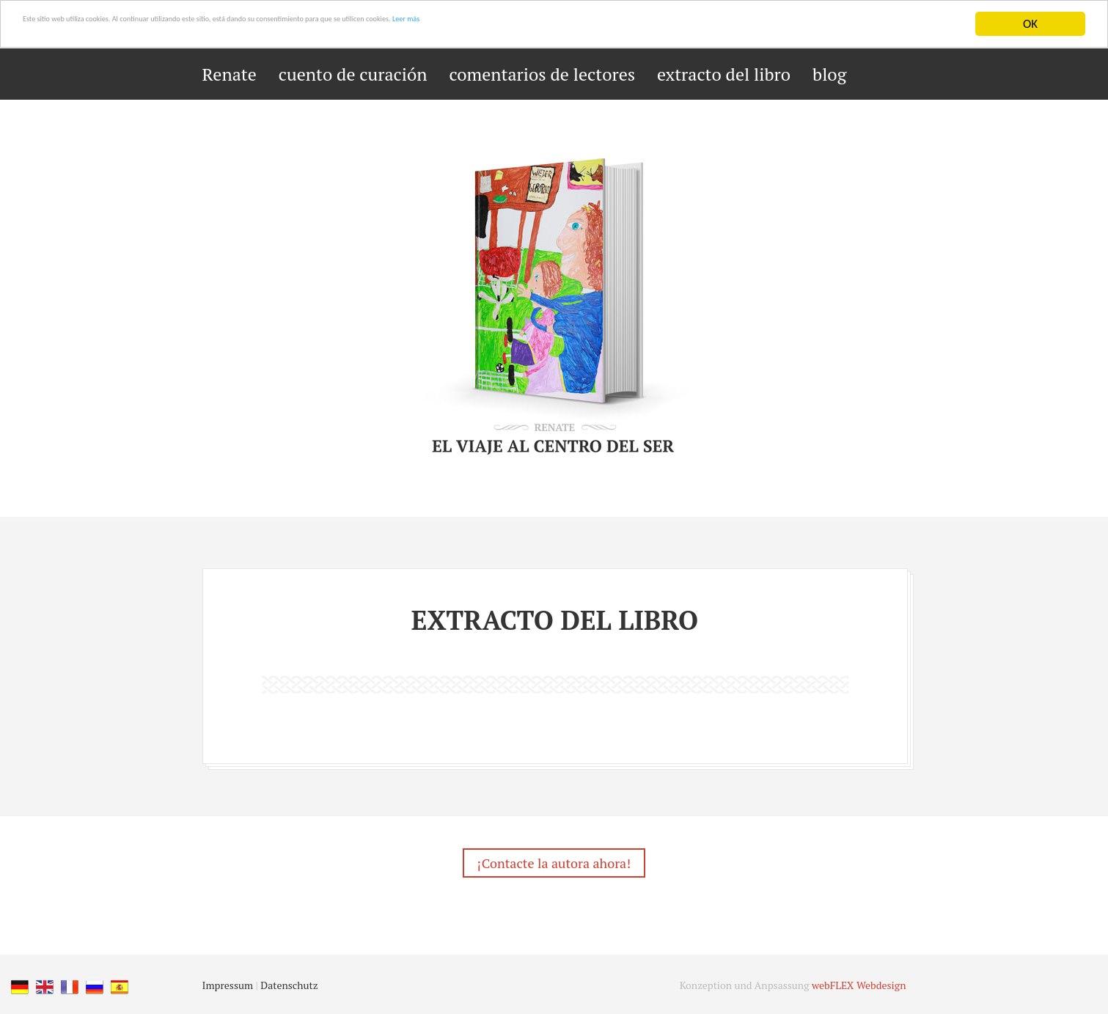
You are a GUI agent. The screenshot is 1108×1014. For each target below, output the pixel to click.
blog (829, 74)
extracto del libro (723, 74)
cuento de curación (353, 74)
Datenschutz (289, 990)
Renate (229, 74)
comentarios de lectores (543, 74)
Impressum (228, 990)
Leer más (662, 24)
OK (1030, 24)
